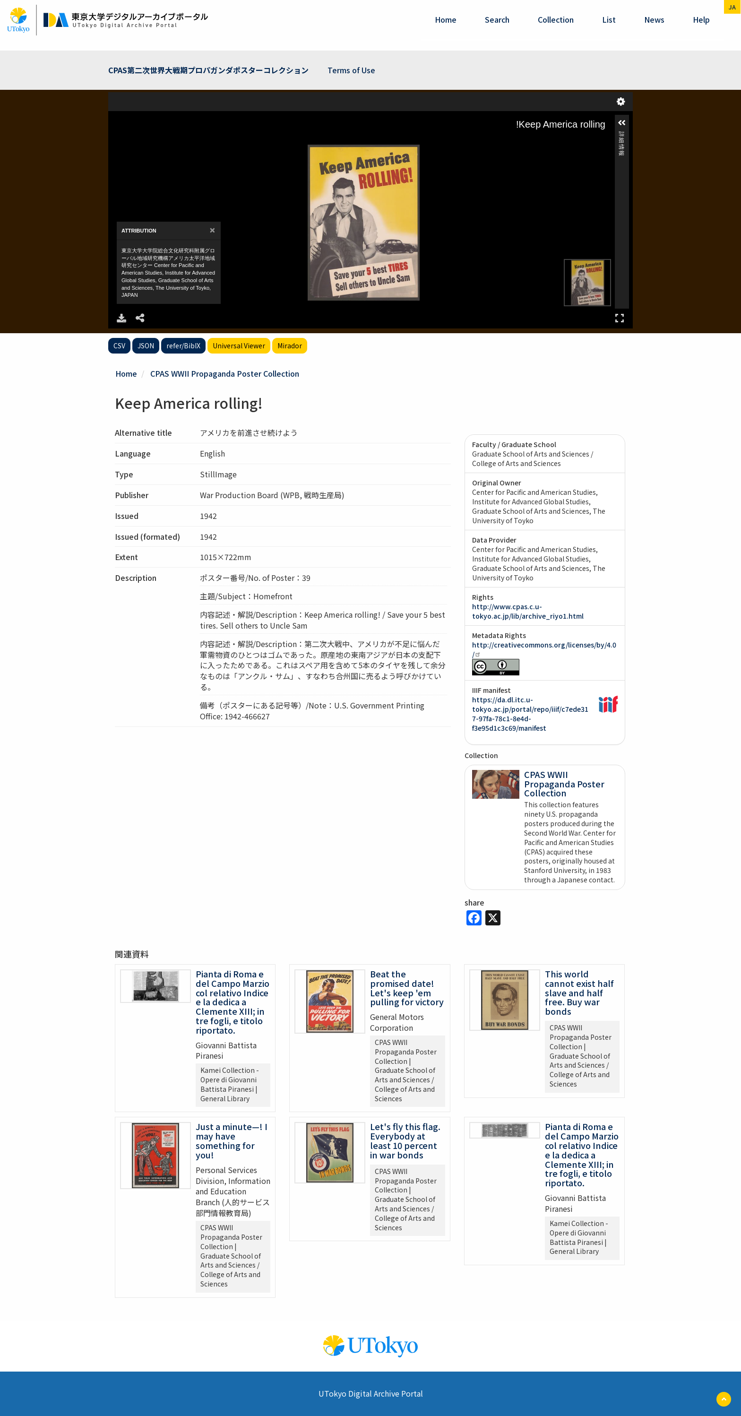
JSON (146, 345)
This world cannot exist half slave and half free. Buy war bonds (579, 992)
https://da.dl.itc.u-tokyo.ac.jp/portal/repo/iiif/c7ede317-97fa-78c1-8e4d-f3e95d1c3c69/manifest (530, 714)
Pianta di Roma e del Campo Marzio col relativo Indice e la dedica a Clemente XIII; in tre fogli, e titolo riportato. (232, 1001)
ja (732, 6)
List (609, 19)
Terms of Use (351, 70)
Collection (556, 19)
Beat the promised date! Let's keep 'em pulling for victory (407, 987)
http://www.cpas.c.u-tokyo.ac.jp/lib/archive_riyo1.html (528, 611)
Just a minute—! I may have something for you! (231, 1140)
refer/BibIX (183, 345)
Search (497, 19)
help (701, 19)
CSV (119, 345)
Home (446, 19)
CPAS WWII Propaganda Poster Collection (224, 373)
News (654, 19)
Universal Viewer (239, 345)
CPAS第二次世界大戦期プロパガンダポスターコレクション (208, 70)
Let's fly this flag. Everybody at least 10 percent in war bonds (405, 1140)
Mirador (289, 345)
